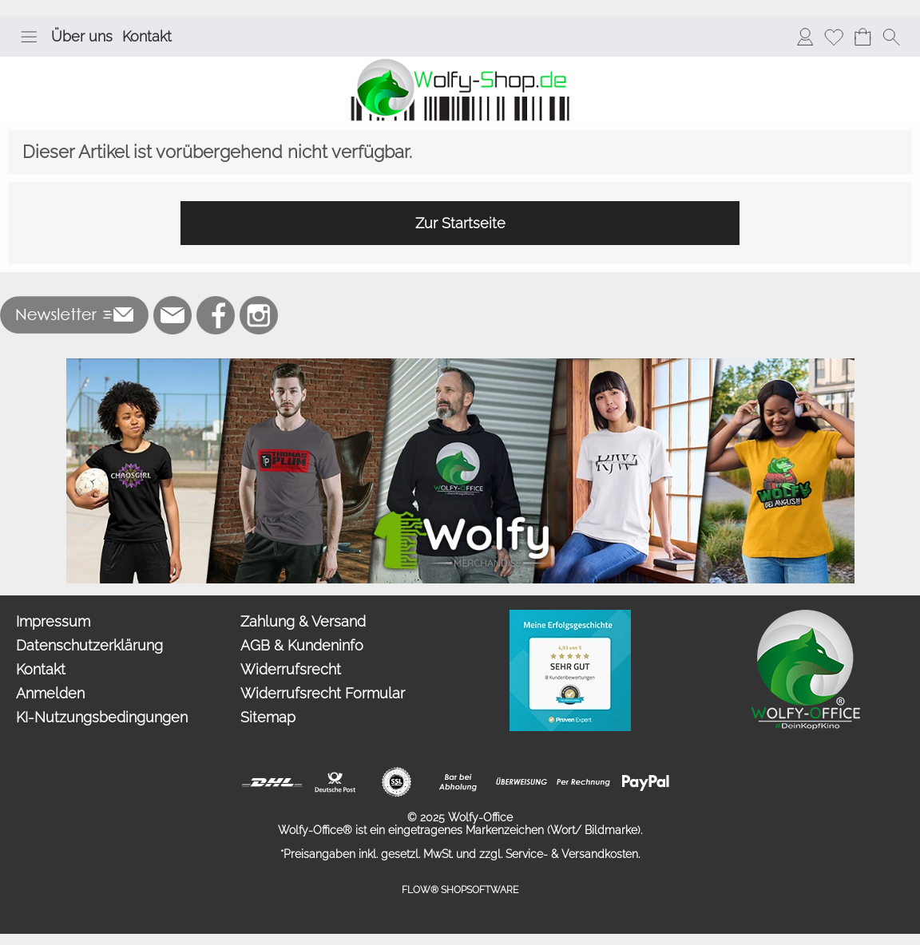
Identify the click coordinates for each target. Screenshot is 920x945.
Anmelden (50, 693)
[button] (29, 36)
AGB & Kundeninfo (301, 645)
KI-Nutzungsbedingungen (102, 717)
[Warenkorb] (862, 36)
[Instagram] (259, 315)
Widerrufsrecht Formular (322, 693)
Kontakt (147, 36)
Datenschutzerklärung (89, 645)
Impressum (53, 621)
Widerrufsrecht (290, 669)
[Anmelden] (805, 36)
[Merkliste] (833, 36)
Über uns (82, 36)
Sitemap (267, 717)
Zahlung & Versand (303, 621)
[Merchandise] (460, 364)
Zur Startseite (460, 223)
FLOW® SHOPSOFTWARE (460, 890)
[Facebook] (216, 315)
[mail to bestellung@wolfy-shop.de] (172, 315)
